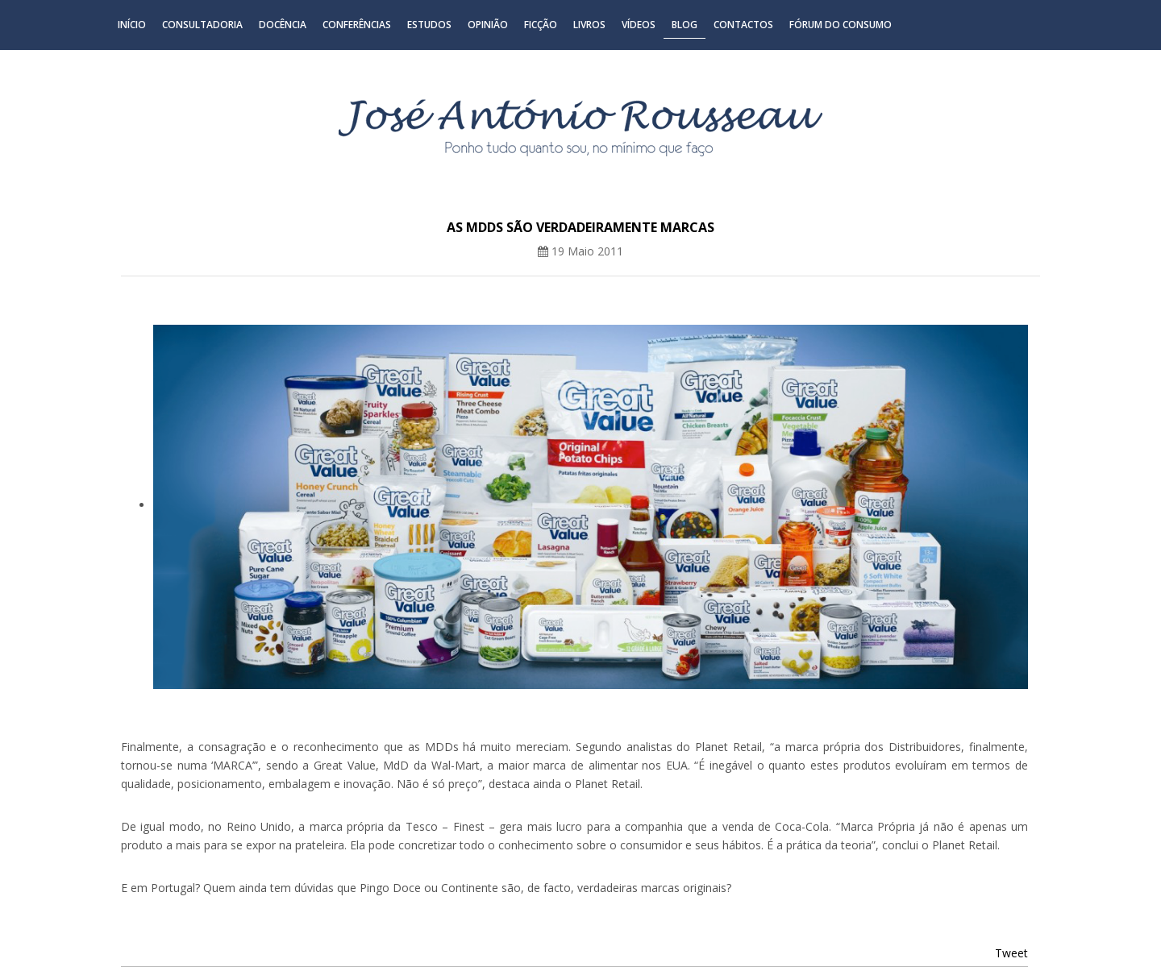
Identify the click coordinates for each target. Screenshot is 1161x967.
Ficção (540, 24)
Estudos (429, 24)
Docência (282, 24)
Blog (684, 24)
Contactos (743, 24)
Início (132, 24)
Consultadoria (202, 24)
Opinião (488, 24)
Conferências (356, 24)
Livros (589, 24)
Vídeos (638, 24)
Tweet (1011, 953)
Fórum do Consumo (840, 24)
